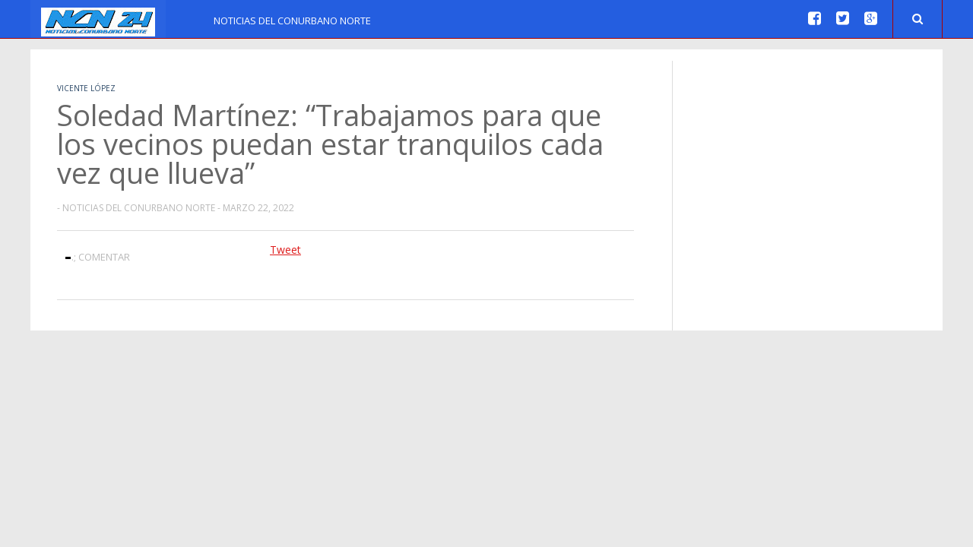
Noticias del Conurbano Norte (292, 20)
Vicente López (86, 88)
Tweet (285, 249)
